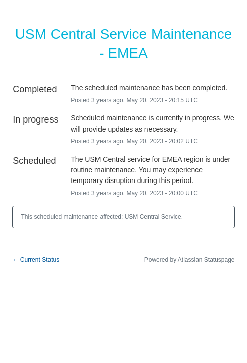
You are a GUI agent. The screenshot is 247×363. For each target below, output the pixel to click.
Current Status (35, 259)
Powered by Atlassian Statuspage (189, 259)
